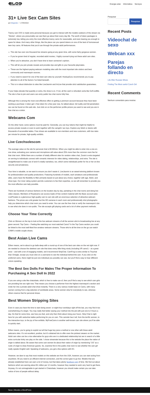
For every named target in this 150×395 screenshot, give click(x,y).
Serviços (138, 4)
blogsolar (14, 23)
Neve (10, 392)
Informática (127, 4)
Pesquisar (112, 17)
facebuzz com (73, 364)
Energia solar (115, 4)
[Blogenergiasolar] (15, 4)
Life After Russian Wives (118, 80)
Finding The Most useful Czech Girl (122, 84)
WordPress (27, 392)
